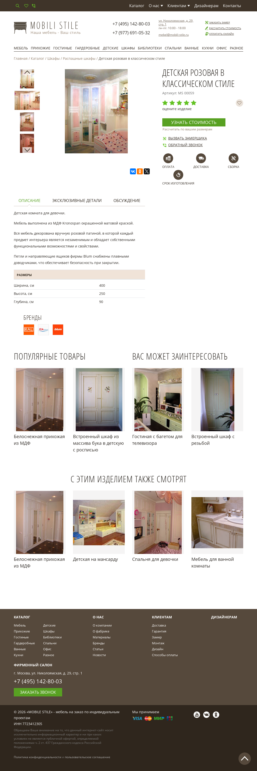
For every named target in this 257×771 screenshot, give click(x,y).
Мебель (21, 48)
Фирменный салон (33, 665)
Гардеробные (87, 48)
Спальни (173, 48)
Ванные (191, 48)
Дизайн (157, 649)
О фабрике (101, 631)
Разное (236, 48)
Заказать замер (217, 22)
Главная (21, 58)
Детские (110, 48)
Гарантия (159, 631)
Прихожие (40, 48)
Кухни (208, 48)
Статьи (98, 649)
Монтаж (158, 643)
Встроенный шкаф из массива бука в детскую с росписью (98, 443)
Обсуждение (126, 200)
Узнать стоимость (194, 122)
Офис (222, 48)
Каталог (136, 5)
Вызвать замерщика (184, 138)
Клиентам (178, 5)
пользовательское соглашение (87, 757)
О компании (102, 625)
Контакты (232, 5)
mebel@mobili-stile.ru (174, 35)
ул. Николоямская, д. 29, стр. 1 (176, 22)
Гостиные (62, 48)
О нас (156, 5)
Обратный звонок (182, 144)
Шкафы (128, 48)
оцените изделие (177, 108)
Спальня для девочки (155, 559)
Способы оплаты (165, 655)
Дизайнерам (206, 5)
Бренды (99, 643)
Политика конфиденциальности (37, 757)
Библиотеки (150, 48)
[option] (27, 80)
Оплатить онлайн (219, 34)
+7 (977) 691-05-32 (131, 33)
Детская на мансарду (95, 559)
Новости (99, 655)
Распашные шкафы (79, 58)
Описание (29, 200)
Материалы (101, 637)
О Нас (98, 617)
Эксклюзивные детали (77, 200)
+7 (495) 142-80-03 (131, 24)
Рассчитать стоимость (222, 28)
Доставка (159, 625)
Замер (157, 637)
